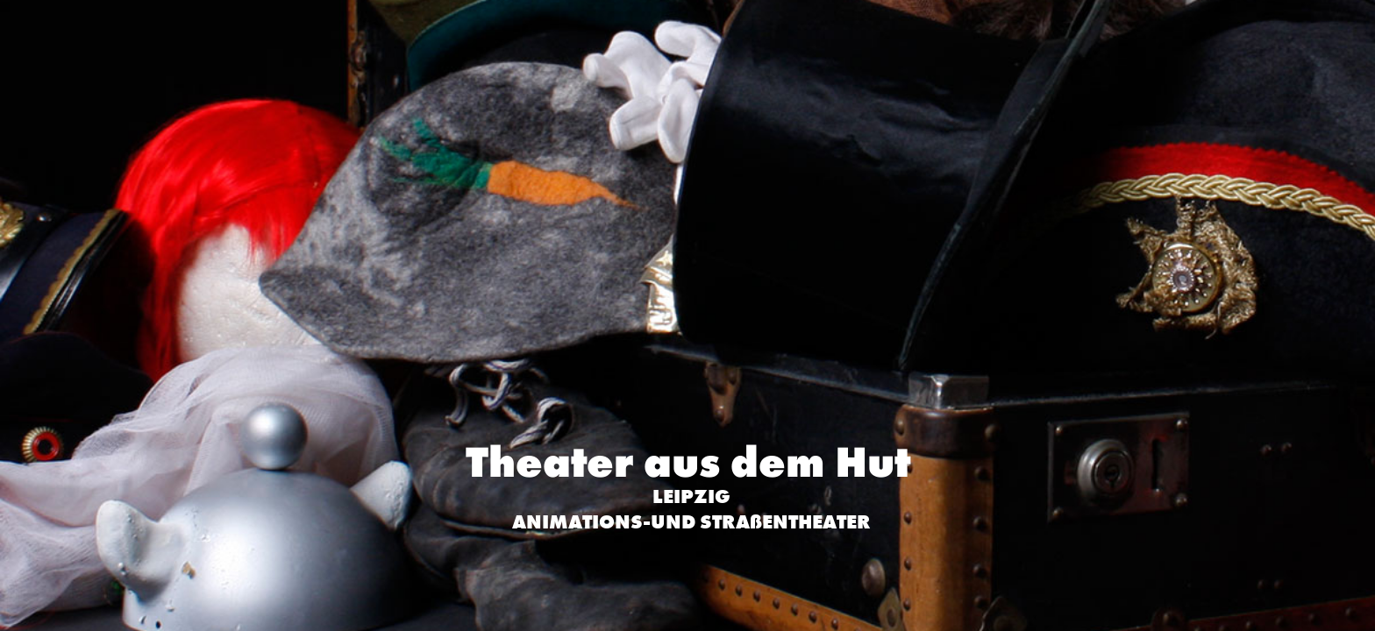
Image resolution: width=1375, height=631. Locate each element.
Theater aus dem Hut (688, 462)
